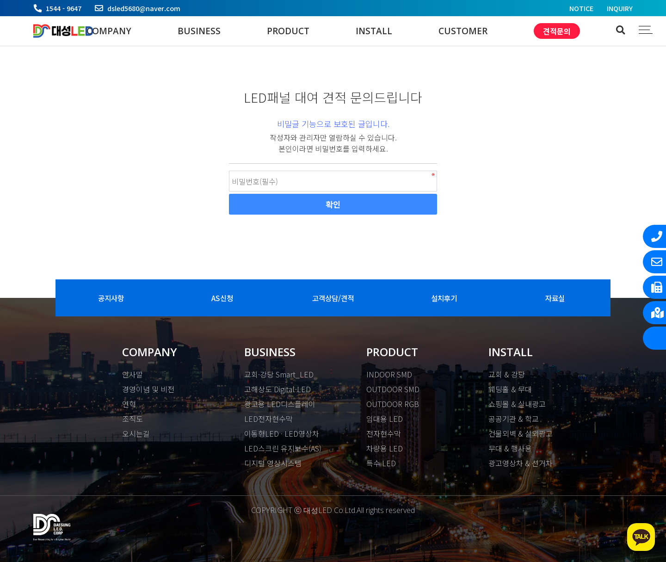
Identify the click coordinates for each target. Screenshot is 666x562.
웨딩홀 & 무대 (510, 389)
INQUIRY (620, 8)
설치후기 (444, 297)
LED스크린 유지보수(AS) (282, 448)
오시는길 (136, 433)
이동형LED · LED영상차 (281, 433)
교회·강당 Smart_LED (279, 374)
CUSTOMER (462, 31)
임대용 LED (384, 418)
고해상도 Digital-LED (277, 389)
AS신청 (222, 297)
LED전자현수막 (268, 418)
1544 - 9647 (63, 8)
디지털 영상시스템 (273, 463)
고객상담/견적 (333, 297)
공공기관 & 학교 (513, 418)
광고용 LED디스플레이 (279, 403)
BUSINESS (199, 31)
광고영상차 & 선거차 (520, 463)
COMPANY (108, 31)
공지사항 (111, 297)
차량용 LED (384, 448)
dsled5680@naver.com (143, 8)
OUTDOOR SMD (392, 389)
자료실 (555, 297)
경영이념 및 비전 (148, 389)
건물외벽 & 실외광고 (520, 433)
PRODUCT (288, 31)
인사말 (132, 374)
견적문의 (557, 31)
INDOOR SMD (389, 374)
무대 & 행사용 (510, 448)
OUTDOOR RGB (392, 403)
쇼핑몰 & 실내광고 (517, 403)
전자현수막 (383, 433)
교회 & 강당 (506, 374)
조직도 (132, 418)
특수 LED (381, 463)
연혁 (129, 403)
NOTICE (581, 8)
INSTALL (374, 31)
